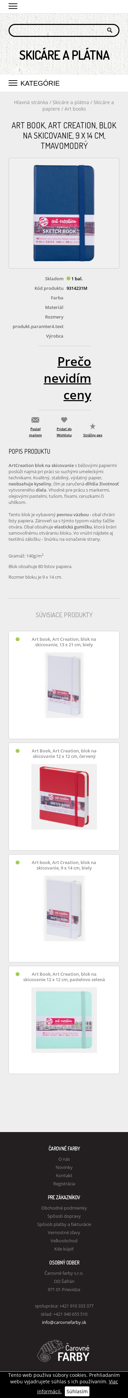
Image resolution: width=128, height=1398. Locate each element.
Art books (75, 108)
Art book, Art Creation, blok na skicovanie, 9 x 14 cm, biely (64, 865)
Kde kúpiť (64, 1249)
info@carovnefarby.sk (64, 1322)
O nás (64, 1159)
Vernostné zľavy (64, 1232)
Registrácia (64, 1184)
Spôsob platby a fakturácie (64, 1224)
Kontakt (64, 1175)
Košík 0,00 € (114, 5)
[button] (13, 5)
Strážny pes (92, 435)
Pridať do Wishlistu (64, 431)
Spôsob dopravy (64, 1216)
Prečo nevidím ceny (67, 378)
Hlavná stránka (31, 102)
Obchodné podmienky (64, 1208)
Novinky (64, 1167)
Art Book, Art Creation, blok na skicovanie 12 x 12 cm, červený (64, 753)
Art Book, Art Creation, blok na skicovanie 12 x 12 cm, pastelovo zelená (64, 977)
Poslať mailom (35, 431)
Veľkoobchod (64, 1241)
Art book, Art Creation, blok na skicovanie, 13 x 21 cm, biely (64, 642)
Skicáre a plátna (71, 102)
